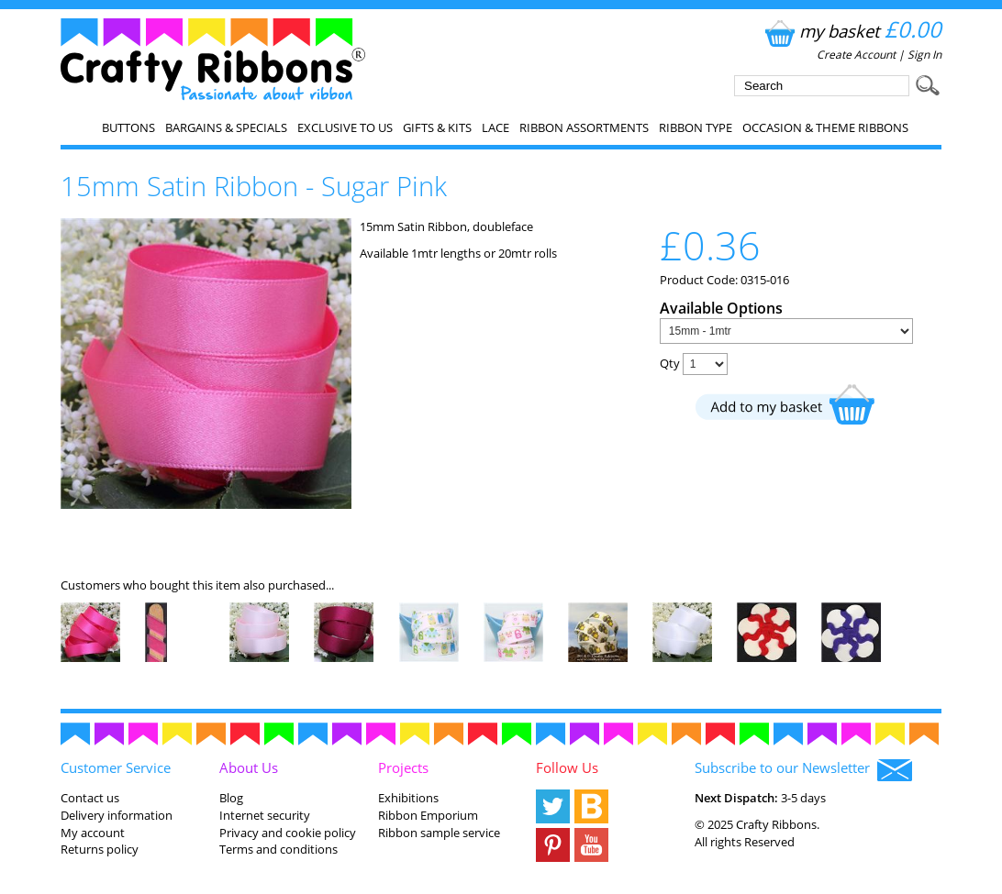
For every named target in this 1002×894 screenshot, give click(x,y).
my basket (851, 30)
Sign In (924, 54)
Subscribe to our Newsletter (803, 769)
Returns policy (100, 849)
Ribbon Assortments (584, 127)
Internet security (264, 815)
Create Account (856, 54)
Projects (403, 767)
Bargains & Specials (226, 127)
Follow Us (567, 767)
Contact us (90, 797)
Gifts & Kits (437, 127)
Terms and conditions (278, 849)
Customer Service (116, 767)
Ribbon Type (695, 127)
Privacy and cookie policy (287, 832)
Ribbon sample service (439, 832)
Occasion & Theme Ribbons (825, 127)
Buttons (128, 127)
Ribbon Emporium (428, 815)
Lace (495, 127)
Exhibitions (408, 797)
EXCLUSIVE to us (345, 127)
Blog (231, 797)
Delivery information (117, 815)
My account (93, 832)
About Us (248, 767)
